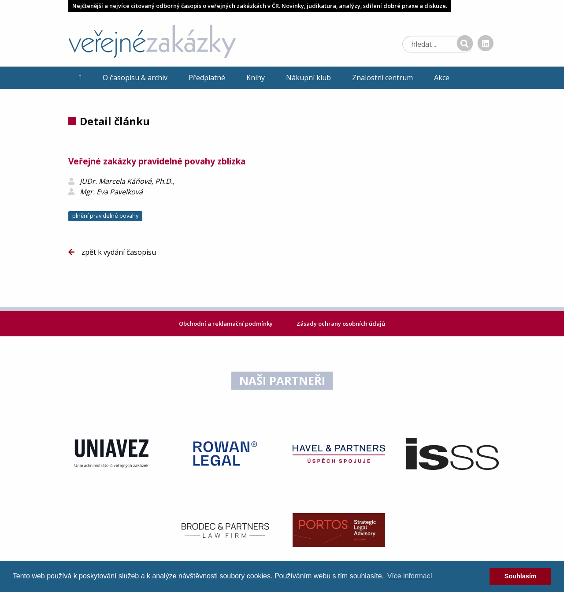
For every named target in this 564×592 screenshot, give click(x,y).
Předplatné (207, 77)
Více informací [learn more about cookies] (409, 576)
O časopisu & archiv (135, 77)
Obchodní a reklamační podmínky (226, 324)
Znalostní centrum (382, 77)
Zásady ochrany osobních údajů (341, 324)
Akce (441, 77)
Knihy (255, 77)
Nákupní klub (308, 77)
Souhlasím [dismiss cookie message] (521, 576)
